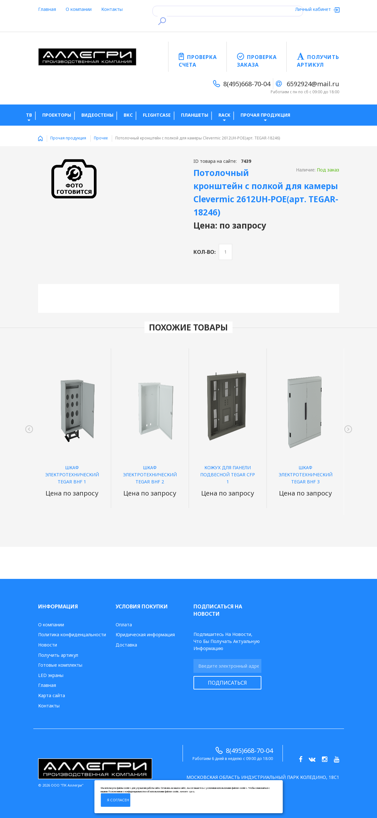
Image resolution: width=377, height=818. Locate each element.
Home (40, 138)
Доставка (126, 645)
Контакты (112, 9)
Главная (47, 9)
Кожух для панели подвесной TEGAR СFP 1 (227, 474)
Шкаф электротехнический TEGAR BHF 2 (150, 474)
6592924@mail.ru (313, 83)
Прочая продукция (68, 138)
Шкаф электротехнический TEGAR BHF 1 (72, 474)
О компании (79, 9)
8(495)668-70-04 (246, 83)
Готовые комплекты (60, 665)
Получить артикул (58, 655)
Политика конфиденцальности (72, 634)
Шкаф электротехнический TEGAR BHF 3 (305, 474)
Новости (47, 645)
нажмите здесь (187, 791)
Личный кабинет (313, 9)
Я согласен (118, 799)
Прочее (101, 138)
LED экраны (50, 675)
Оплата (124, 625)
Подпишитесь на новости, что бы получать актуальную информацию (226, 641)
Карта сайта (51, 695)
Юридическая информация (145, 634)
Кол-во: (204, 251)
